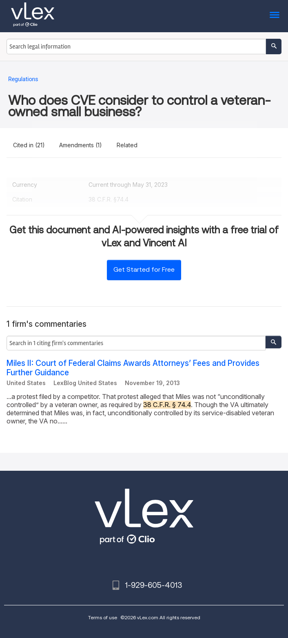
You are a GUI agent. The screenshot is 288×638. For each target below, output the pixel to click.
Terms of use (102, 617)
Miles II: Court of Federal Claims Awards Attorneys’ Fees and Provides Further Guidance (133, 368)
